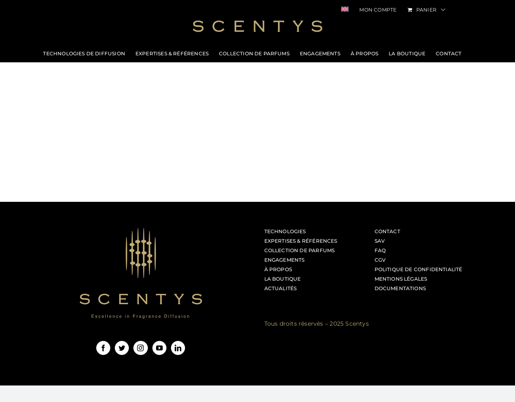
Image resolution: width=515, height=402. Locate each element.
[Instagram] (140, 348)
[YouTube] (159, 348)
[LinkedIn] (178, 348)
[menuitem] (345, 10)
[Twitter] (122, 348)
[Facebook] (103, 348)
